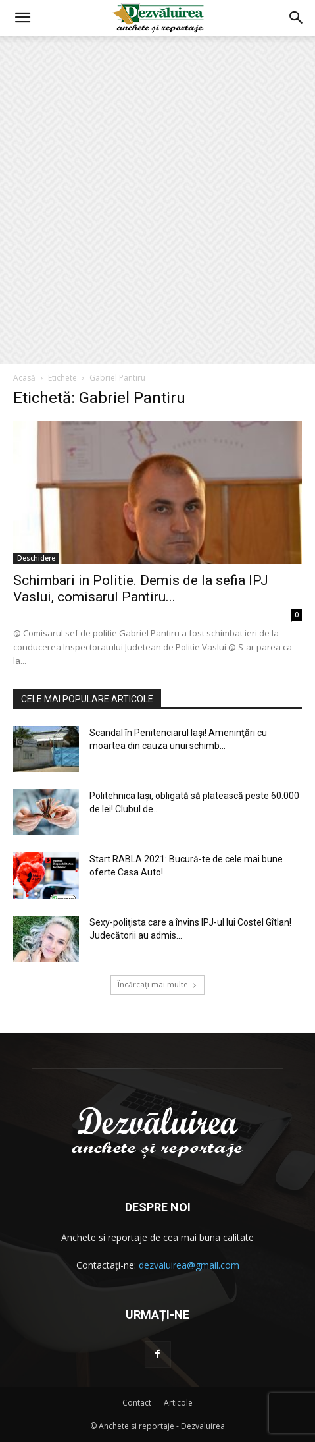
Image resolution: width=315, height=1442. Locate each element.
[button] (22, 18)
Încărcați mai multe (157, 984)
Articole (178, 1402)
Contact (136, 1402)
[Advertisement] (157, 200)
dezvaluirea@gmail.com (189, 1265)
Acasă (24, 377)
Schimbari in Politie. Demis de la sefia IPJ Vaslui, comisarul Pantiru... (140, 588)
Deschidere (36, 558)
